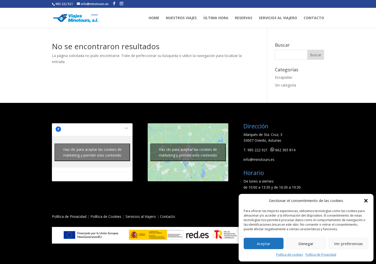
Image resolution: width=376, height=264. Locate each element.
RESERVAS (243, 18)
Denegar (306, 243)
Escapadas (283, 77)
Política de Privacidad (320, 254)
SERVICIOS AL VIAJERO (278, 18)
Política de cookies (289, 254)
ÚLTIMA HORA (215, 18)
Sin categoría (285, 85)
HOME (154, 18)
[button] (365, 200)
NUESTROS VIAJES (181, 18)
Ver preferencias (348, 243)
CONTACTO (314, 18)
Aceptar (263, 243)
